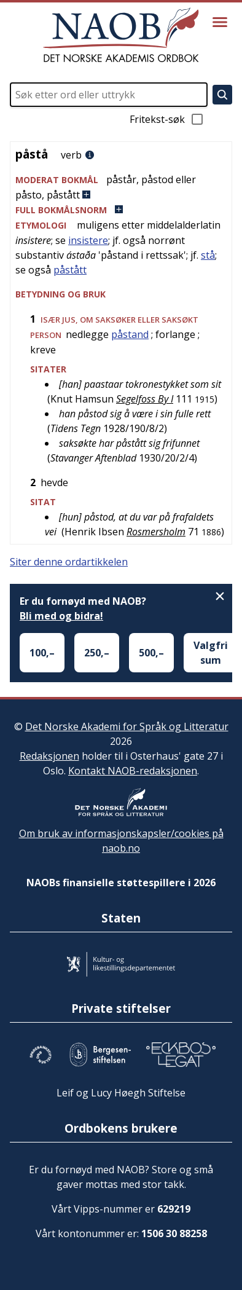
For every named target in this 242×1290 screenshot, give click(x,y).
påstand (130, 334)
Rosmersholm (156, 531)
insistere (88, 240)
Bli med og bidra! (61, 616)
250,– (96, 652)
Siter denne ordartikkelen (69, 561)
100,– (42, 652)
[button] (121, 187)
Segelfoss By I (144, 399)
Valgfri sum (210, 653)
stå (208, 255)
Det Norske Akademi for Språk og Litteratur (126, 726)
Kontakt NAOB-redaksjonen (132, 770)
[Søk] (222, 94)
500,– (151, 652)
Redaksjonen (49, 756)
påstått (70, 270)
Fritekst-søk (167, 119)
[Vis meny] (220, 22)
